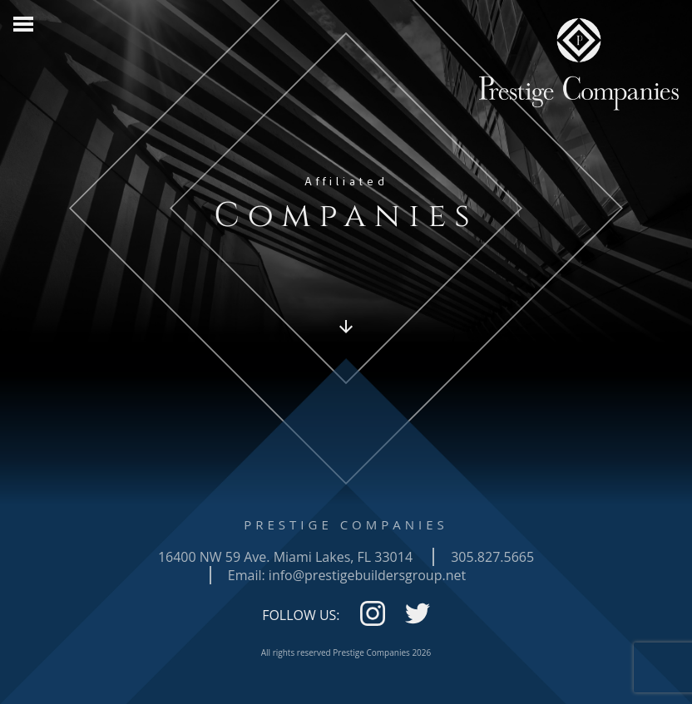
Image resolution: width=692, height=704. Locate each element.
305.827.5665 (492, 557)
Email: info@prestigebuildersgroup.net (347, 575)
